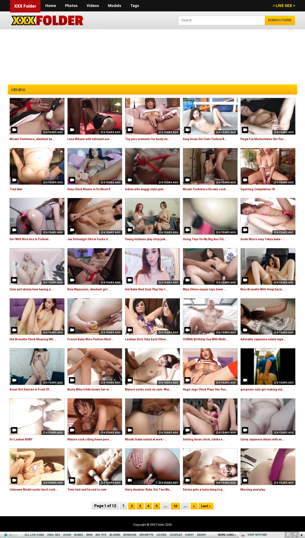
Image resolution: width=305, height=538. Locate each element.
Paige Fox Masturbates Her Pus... (267, 139)
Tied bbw (17, 189)
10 (175, 510)
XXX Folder (25, 6)
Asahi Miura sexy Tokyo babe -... (266, 239)
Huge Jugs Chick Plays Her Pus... (209, 389)
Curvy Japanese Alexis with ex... (265, 439)
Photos (71, 5)
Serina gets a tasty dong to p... (207, 489)
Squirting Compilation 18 (259, 189)
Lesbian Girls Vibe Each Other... (150, 339)
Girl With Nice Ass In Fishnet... (33, 239)
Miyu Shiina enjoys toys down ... (208, 289)
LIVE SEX (284, 5)
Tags (134, 5)
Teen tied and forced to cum (90, 489)
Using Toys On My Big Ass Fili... (207, 239)
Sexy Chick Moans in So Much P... (93, 189)
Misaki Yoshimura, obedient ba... (35, 139)
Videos (93, 5)
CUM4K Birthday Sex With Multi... (208, 339)
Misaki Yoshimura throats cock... (209, 189)
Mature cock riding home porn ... (93, 439)
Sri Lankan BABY (23, 439)
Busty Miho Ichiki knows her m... (92, 389)
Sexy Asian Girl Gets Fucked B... (208, 139)
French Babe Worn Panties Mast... (94, 339)
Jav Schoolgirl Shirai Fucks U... (91, 239)
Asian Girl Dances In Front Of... (34, 389)
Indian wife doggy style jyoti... (148, 189)
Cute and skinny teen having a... (35, 289)
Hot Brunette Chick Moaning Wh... (36, 339)
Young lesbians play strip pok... (149, 239)
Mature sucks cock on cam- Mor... (152, 389)
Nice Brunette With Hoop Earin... (265, 289)
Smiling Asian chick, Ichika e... (206, 439)
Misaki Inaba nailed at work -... (149, 439)
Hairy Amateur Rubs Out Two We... (152, 489)
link (301, 472)
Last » (206, 510)
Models (114, 5)
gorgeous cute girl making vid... (265, 389)
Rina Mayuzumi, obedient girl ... (91, 289)
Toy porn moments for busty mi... (151, 139)
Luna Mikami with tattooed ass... (93, 139)
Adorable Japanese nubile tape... (266, 339)
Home (50, 5)
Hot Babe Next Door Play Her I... (150, 289)
